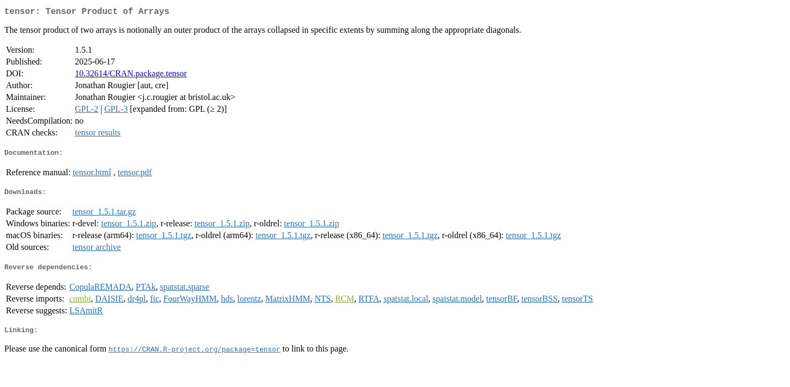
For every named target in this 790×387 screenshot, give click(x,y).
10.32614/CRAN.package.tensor (130, 75)
